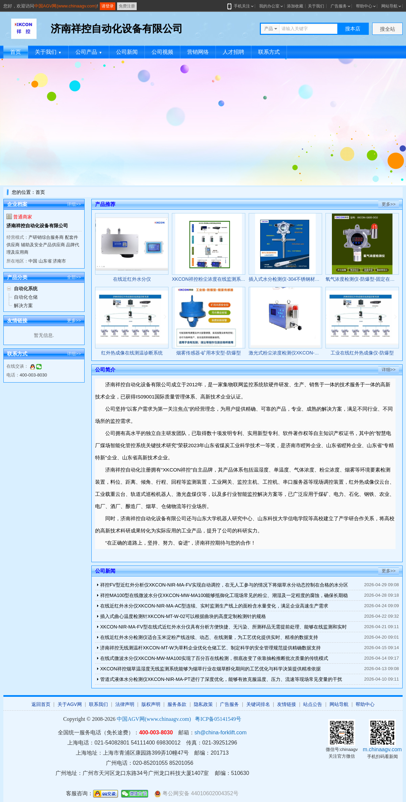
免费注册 (127, 6)
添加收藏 (295, 6)
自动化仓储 (26, 297)
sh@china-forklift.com (221, 732)
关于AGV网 (70, 704)
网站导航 (389, 6)
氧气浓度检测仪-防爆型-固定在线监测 (364, 279)
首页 (15, 52)
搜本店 (352, 28)
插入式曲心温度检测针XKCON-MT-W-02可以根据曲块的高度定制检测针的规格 (183, 616)
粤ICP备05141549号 (218, 719)
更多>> (74, 320)
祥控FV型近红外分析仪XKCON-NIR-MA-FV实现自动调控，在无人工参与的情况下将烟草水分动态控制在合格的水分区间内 (224, 586)
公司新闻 (127, 52)
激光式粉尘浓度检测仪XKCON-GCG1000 (292, 353)
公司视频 (162, 52)
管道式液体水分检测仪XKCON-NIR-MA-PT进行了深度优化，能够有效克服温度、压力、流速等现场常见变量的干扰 (221, 679)
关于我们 (316, 6)
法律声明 (124, 704)
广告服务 (339, 6)
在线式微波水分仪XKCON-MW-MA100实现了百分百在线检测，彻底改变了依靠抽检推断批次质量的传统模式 (214, 658)
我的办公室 (269, 6)
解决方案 (23, 305)
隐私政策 (203, 704)
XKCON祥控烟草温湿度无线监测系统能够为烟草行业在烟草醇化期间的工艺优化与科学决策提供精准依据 (210, 668)
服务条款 (176, 704)
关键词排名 (258, 704)
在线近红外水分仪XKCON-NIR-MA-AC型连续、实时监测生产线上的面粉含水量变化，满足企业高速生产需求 (214, 606)
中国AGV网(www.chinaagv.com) (65, 5)
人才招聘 (233, 52)
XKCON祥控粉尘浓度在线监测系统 (209, 279)
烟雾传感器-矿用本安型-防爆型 (208, 353)
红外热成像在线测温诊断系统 (132, 353)
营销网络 (198, 52)
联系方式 (269, 52)
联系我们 (98, 704)
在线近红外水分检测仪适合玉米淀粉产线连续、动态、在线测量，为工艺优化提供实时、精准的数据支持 (209, 637)
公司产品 (88, 52)
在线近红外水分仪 (132, 279)
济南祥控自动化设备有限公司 (37, 225)
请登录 (108, 6)
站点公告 (312, 704)
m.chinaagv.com (382, 749)
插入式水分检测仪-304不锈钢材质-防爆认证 (294, 279)
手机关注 (240, 6)
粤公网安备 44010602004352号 (196, 793)
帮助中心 (364, 6)
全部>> (74, 277)
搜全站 (387, 29)
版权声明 (150, 704)
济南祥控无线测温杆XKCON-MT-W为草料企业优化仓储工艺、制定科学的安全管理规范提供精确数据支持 (210, 647)
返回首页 (40, 704)
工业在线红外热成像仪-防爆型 (362, 353)
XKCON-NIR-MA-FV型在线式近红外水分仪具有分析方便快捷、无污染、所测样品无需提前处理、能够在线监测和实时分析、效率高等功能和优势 (223, 628)
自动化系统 (26, 288)
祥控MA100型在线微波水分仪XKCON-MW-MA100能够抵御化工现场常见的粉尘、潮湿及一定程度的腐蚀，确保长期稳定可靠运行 (224, 596)
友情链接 (286, 704)
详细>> (74, 204)
